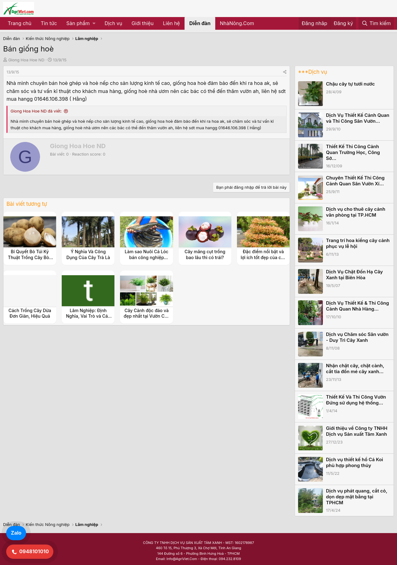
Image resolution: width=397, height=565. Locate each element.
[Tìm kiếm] (376, 23)
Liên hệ (171, 23)
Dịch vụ (113, 23)
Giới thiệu (143, 23)
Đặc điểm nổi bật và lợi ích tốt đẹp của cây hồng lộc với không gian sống (263, 260)
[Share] (285, 72)
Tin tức (49, 23)
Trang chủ (19, 23)
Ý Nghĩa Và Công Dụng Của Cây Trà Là (88, 254)
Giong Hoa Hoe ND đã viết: (36, 110)
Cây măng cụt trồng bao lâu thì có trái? (205, 254)
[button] (81, 23)
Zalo (16, 533)
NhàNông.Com (237, 23)
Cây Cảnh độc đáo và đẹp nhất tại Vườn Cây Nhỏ (146, 316)
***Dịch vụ (312, 72)
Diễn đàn (200, 23)
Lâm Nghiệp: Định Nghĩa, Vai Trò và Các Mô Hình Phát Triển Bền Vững (88, 319)
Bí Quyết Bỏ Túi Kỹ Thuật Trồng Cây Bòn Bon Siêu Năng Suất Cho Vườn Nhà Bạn (30, 260)
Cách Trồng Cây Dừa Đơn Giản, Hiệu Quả (29, 313)
